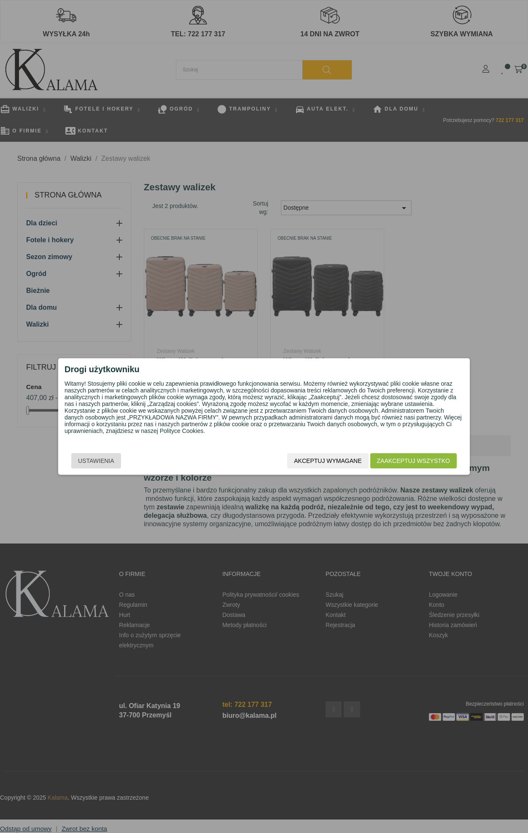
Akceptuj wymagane (327, 460)
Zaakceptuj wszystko (413, 460)
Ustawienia (96, 460)
